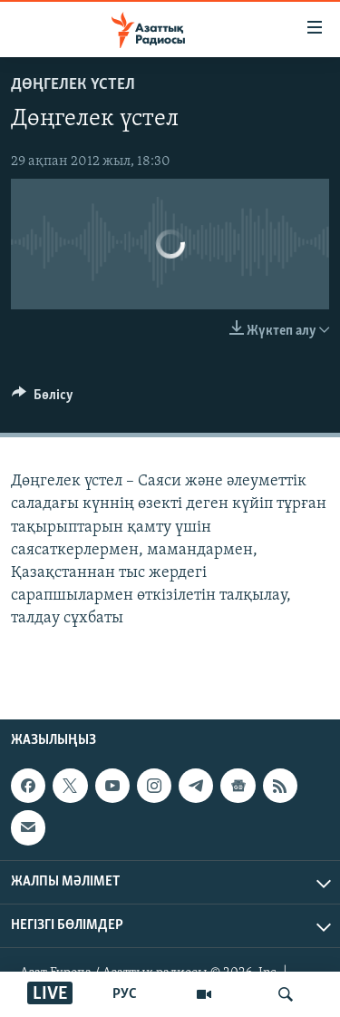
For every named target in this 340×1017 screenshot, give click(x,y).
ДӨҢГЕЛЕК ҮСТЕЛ (73, 84)
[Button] (42, 399)
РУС (124, 994)
